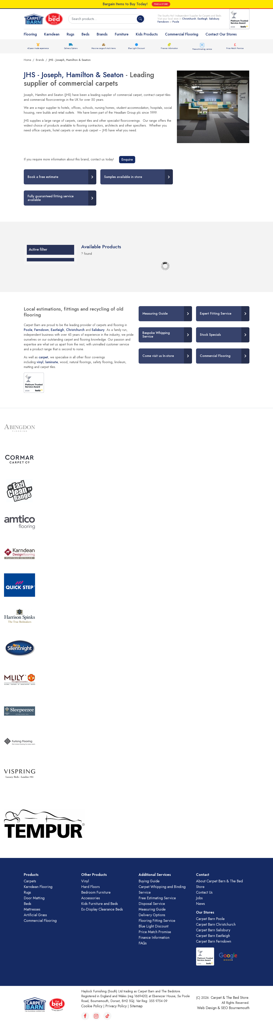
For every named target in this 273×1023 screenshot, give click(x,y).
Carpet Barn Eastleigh (213, 935)
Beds (85, 34)
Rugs (70, 34)
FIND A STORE (161, 4)
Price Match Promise (234, 48)
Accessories (90, 898)
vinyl (40, 362)
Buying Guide (149, 881)
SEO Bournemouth (235, 1008)
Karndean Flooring (38, 886)
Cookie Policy (91, 1006)
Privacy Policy (116, 1006)
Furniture (122, 34)
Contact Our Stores (221, 34)
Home (27, 60)
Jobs (199, 898)
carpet (43, 357)
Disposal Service (152, 903)
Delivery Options (71, 48)
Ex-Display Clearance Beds (102, 909)
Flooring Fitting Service (157, 920)
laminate (51, 362)
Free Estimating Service (157, 898)
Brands (102, 34)
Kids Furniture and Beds (99, 903)
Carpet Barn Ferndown (213, 941)
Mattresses (32, 909)
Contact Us (204, 892)
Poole (175, 22)
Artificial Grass (35, 915)
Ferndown (164, 22)
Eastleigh (203, 19)
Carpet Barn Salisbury (213, 930)
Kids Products (147, 34)
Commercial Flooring (181, 34)
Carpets (30, 881)
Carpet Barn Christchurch (216, 924)
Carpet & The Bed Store (229, 997)
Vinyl (85, 881)
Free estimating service (202, 49)
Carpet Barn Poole (210, 918)
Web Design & (209, 1008)
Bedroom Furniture (96, 892)
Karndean (51, 34)
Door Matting (34, 898)
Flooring (30, 34)
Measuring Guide (152, 909)
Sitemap (136, 1006)
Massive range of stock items (103, 48)
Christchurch (189, 19)
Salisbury (214, 19)
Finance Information (169, 48)
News (200, 903)
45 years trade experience (38, 48)
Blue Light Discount (136, 48)
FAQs (143, 943)
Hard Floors (90, 886)
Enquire (127, 159)
